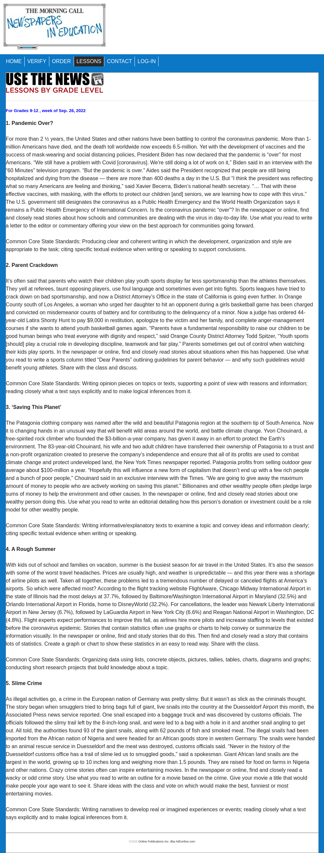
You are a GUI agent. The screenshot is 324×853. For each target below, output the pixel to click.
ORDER (61, 61)
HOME (14, 61)
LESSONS (89, 61)
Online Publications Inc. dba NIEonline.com (166, 841)
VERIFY (36, 61)
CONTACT (119, 61)
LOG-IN (146, 61)
